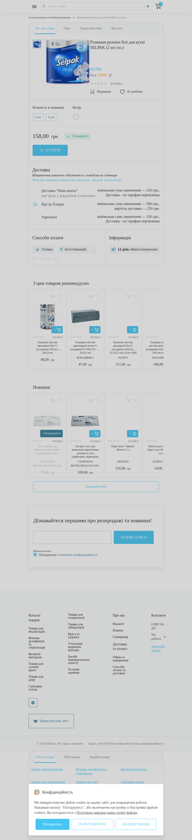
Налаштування (136, 824)
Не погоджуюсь (92, 824)
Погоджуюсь (52, 824)
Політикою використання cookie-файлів (106, 813)
